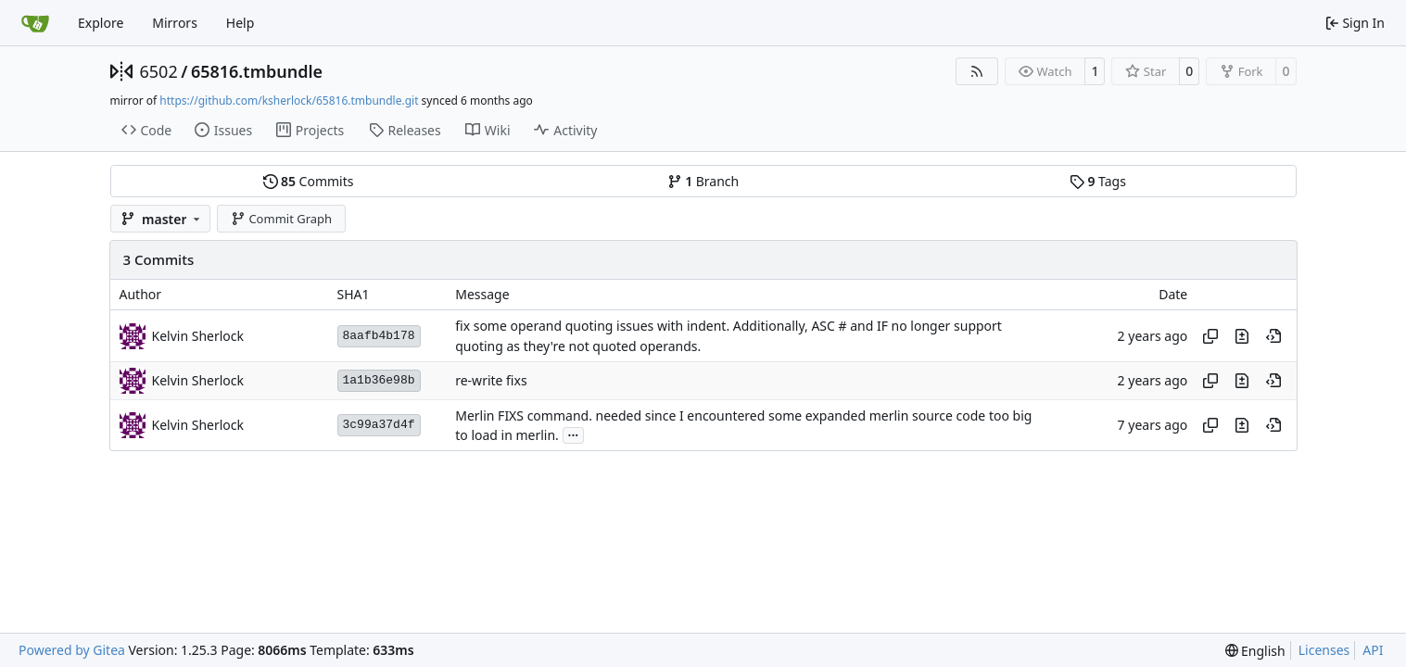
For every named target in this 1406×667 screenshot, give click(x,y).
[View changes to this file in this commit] (1242, 336)
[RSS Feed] (977, 71)
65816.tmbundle (257, 71)
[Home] (35, 23)
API (1372, 650)
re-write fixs (490, 381)
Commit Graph (281, 218)
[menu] (1255, 651)
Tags (1098, 181)
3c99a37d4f (379, 425)
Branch (703, 181)
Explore (100, 22)
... (573, 433)
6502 (159, 71)
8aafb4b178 (379, 336)
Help (240, 22)
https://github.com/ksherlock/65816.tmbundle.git (288, 100)
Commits (308, 181)
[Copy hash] (1210, 336)
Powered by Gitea (72, 650)
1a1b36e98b (379, 380)
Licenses (1324, 650)
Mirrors (174, 22)
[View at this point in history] (1273, 336)
